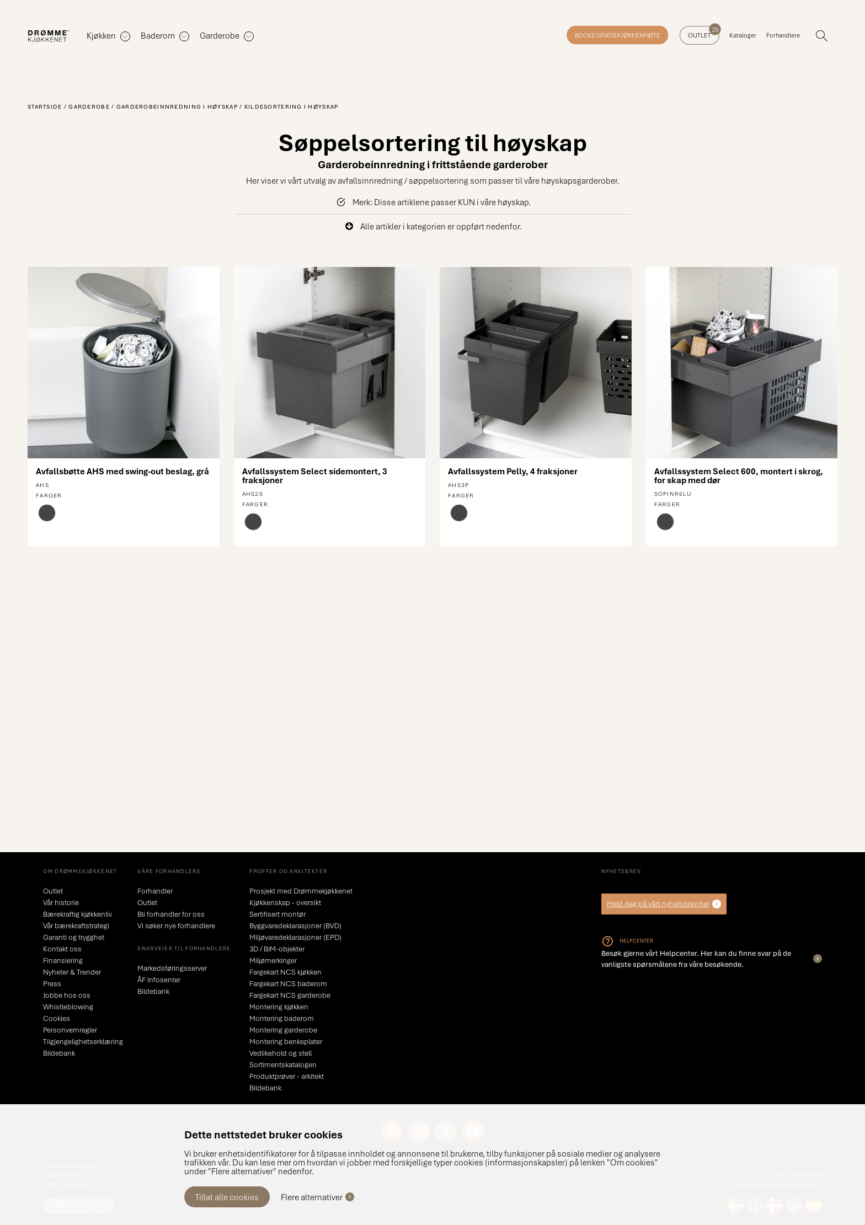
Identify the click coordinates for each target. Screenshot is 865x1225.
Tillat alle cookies (227, 1196)
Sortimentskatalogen (283, 1064)
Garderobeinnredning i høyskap (177, 106)
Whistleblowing (68, 1007)
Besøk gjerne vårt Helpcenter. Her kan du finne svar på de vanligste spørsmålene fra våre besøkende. (696, 958)
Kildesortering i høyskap (291, 106)
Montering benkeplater (285, 1041)
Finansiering (63, 960)
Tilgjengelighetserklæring (83, 1041)
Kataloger (742, 35)
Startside (45, 106)
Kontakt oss (62, 949)
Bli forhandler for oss (171, 914)
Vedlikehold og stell (280, 1053)
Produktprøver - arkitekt (286, 1076)
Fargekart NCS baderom (288, 983)
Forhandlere (783, 35)
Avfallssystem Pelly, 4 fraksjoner (513, 471)
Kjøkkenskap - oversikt (285, 902)
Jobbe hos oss (66, 995)
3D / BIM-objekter (277, 949)
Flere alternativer (312, 1196)
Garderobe (89, 106)
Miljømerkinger (273, 960)
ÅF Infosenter (158, 980)
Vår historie (61, 902)
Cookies (56, 1018)
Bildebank (59, 1053)
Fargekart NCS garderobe (289, 995)
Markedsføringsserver (172, 968)
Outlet (703, 32)
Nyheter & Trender (72, 972)
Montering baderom (281, 1018)
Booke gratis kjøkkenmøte (617, 35)
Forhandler (155, 891)
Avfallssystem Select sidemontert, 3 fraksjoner (314, 475)
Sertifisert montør (277, 914)
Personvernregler (70, 1030)
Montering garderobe (283, 1030)
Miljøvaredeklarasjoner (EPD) (295, 937)
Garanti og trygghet (73, 937)
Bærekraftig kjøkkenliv (77, 914)
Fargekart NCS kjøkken (285, 972)
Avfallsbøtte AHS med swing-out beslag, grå (122, 471)
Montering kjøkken (278, 1007)
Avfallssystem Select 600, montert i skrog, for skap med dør (738, 475)
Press (52, 983)
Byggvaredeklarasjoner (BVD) (295, 925)
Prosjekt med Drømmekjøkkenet (301, 891)
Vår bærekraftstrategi (76, 925)
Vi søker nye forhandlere (176, 925)
